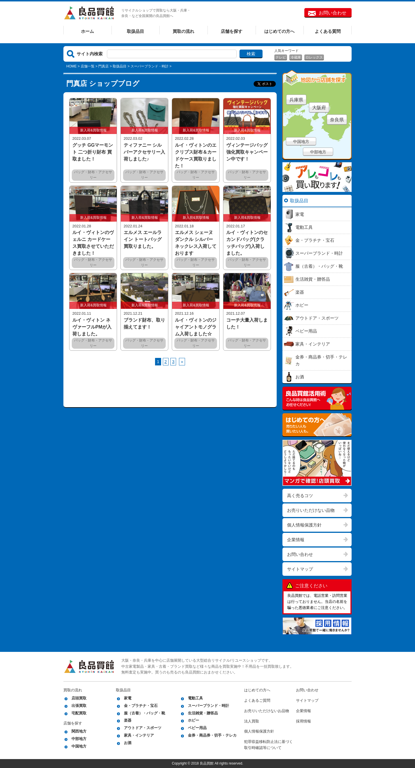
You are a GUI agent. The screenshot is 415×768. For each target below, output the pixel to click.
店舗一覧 (88, 66)
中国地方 (301, 141)
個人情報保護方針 (304, 524)
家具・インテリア (139, 735)
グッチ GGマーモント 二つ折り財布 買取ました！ (92, 152)
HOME (71, 66)
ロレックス (314, 57)
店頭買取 (78, 698)
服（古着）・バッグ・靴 (144, 713)
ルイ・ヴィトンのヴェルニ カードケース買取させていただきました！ (93, 243)
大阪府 (319, 107)
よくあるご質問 (257, 700)
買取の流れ (183, 31)
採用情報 (303, 721)
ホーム (87, 31)
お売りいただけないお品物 (266, 711)
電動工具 (195, 698)
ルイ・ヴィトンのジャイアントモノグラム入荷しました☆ (195, 327)
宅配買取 (78, 713)
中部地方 (318, 152)
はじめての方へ (279, 31)
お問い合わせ (332, 12)
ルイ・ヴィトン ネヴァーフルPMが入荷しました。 (92, 327)
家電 (127, 698)
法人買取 (251, 721)
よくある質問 (328, 31)
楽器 (127, 720)
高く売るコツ (300, 495)
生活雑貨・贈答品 (203, 713)
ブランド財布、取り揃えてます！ (144, 323)
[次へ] (182, 361)
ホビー (193, 720)
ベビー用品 (197, 728)
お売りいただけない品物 (311, 510)
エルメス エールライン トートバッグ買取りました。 (143, 239)
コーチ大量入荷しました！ (247, 323)
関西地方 (78, 731)
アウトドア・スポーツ (142, 728)
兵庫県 (296, 99)
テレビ (281, 57)
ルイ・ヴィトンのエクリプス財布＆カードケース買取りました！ (195, 155)
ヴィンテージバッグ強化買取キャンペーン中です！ (247, 152)
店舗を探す (231, 31)
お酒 (127, 743)
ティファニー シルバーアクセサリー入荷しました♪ (144, 152)
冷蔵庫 (295, 57)
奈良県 (337, 119)
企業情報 (295, 539)
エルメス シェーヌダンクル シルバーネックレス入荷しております (195, 243)
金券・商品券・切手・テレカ (212, 735)
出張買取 (78, 705)
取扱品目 (135, 31)
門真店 (103, 66)
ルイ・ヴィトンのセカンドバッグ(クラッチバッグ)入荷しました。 (247, 243)
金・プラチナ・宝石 (141, 705)
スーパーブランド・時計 (208, 705)
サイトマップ (300, 569)
